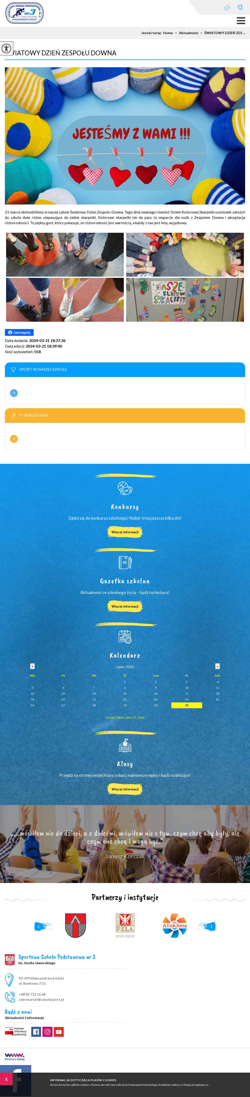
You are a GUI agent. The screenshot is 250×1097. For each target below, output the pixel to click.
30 (155, 705)
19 (32, 699)
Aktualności (185, 33)
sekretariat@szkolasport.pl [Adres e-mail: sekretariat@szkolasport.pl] (41, 999)
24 (186, 699)
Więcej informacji (14, 393)
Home (168, 33)
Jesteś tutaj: (152, 33)
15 (125, 693)
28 (94, 705)
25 (217, 699)
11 (217, 687)
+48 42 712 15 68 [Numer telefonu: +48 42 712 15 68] (32, 994)
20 (63, 699)
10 (186, 687)
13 (63, 693)
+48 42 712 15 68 (240, 7)
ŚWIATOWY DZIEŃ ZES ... (221, 33)
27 (63, 705)
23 (155, 699)
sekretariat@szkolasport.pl (227, 7)
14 (94, 693)
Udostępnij (19, 332)
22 (125, 699)
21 (94, 699)
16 (155, 693)
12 (32, 693)
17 (186, 693)
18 (217, 693)
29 (125, 705)
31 (186, 705)
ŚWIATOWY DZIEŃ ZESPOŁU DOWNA (60, 53)
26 (32, 705)
